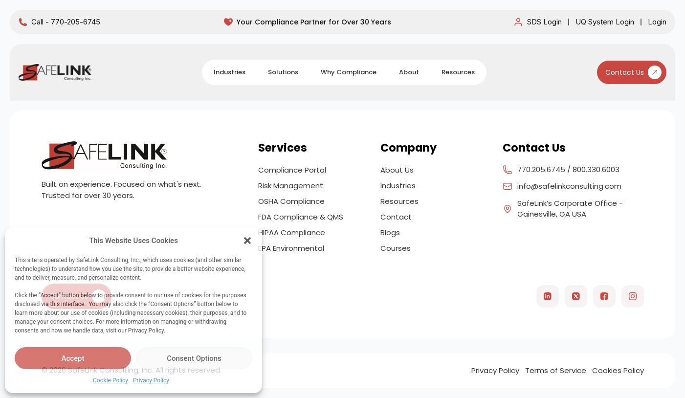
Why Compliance (348, 72)
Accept (72, 358)
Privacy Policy (151, 380)
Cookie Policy (110, 380)
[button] (247, 240)
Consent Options (194, 358)
